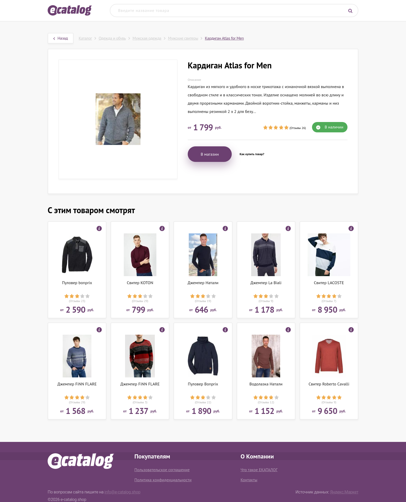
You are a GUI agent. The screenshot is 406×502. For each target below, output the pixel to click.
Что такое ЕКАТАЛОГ (259, 469)
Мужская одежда (147, 38)
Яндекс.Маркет (344, 492)
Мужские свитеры (183, 38)
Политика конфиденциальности (163, 479)
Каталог (85, 38)
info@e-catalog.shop (122, 492)
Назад (60, 38)
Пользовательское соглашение (162, 469)
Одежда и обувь (112, 38)
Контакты (249, 479)
